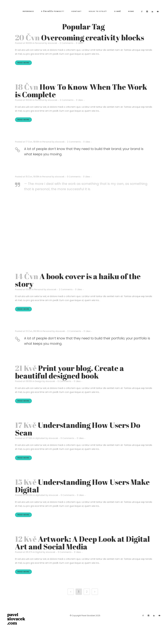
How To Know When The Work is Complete (81, 91)
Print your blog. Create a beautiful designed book (69, 372)
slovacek (55, 43)
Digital (40, 552)
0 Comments (78, 176)
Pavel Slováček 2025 (90, 615)
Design (40, 381)
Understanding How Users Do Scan (77, 429)
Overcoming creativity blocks (92, 37)
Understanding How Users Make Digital (82, 486)
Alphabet (42, 438)
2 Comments (69, 43)
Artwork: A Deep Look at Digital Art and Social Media (82, 542)
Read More (23, 63)
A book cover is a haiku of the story (78, 280)
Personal (41, 43)
